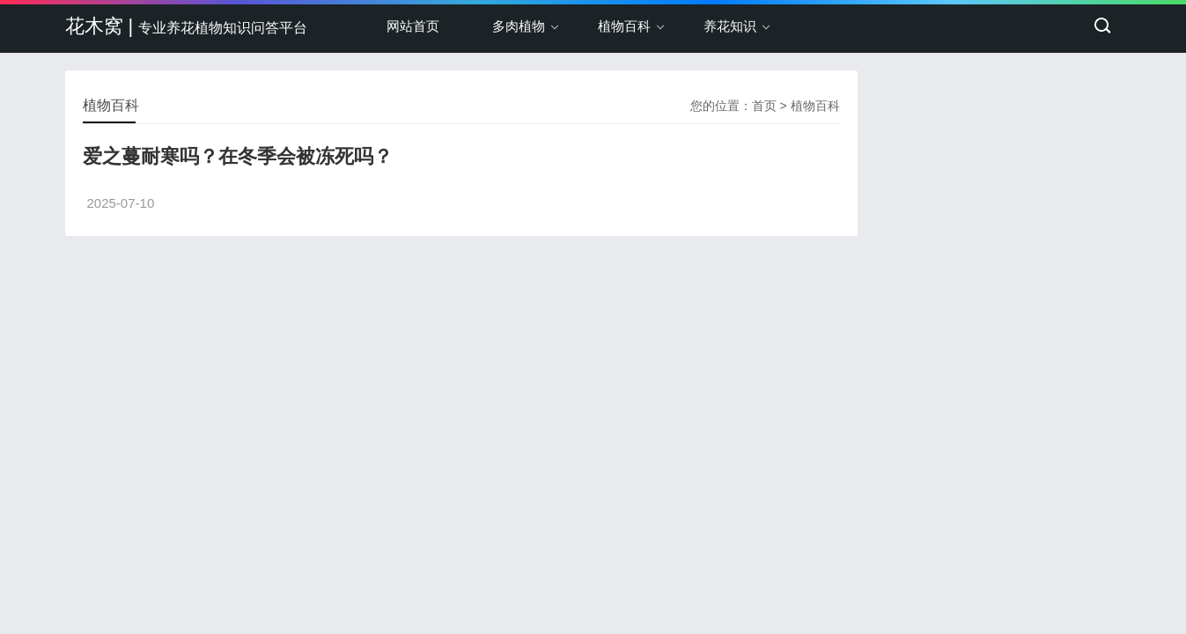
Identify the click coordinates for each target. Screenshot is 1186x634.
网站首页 (413, 25)
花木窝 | (186, 26)
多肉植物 (518, 25)
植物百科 (624, 25)
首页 (764, 106)
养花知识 (729, 25)
